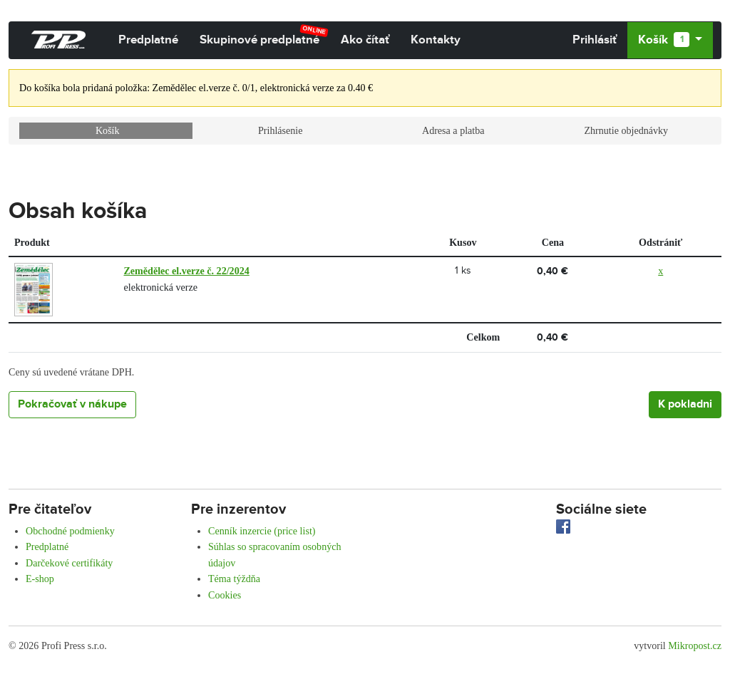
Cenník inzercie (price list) (262, 530)
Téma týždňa (234, 578)
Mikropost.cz (694, 645)
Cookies (224, 595)
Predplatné (148, 40)
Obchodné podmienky (70, 530)
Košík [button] (665, 40)
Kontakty (436, 40)
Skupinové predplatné (264, 35)
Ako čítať (365, 40)
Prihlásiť (594, 40)
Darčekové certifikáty (69, 563)
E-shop (40, 578)
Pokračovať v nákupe (72, 404)
